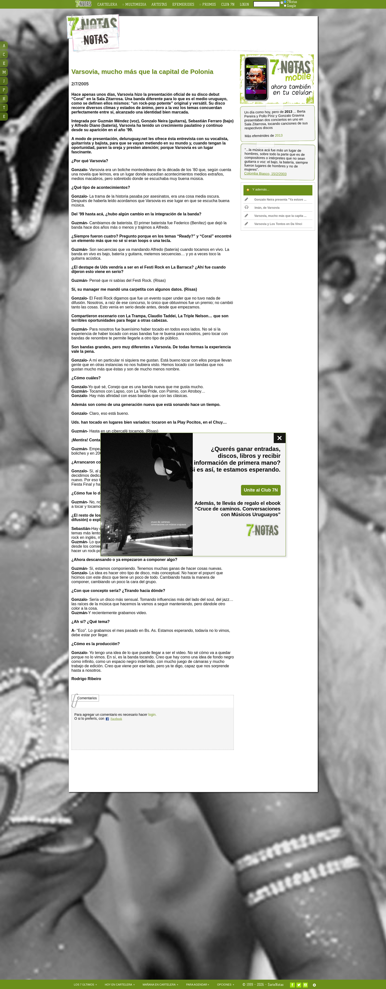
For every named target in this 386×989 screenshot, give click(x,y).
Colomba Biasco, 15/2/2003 (265, 173)
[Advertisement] (225, 30)
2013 (279, 135)
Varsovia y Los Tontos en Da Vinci (273, 224)
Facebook (116, 718)
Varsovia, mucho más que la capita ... (275, 216)
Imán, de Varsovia (262, 207)
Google (290, 6)
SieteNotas (276, 985)
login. (152, 715)
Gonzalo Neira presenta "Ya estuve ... (275, 199)
